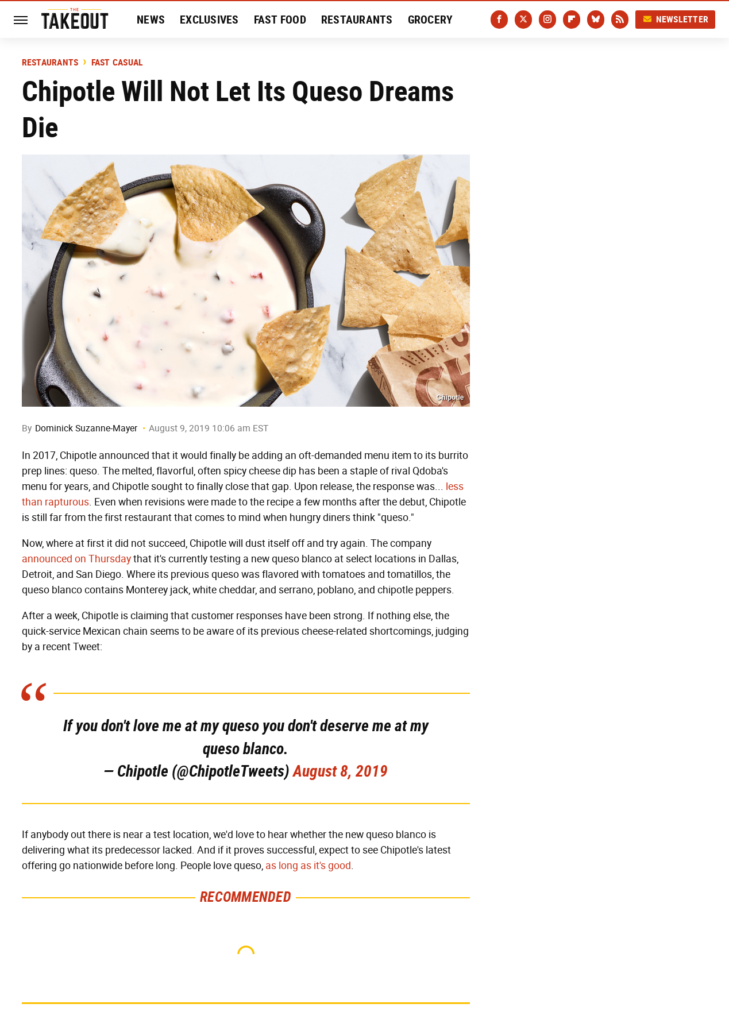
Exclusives (209, 19)
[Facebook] (499, 19)
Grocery (430, 19)
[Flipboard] (571, 19)
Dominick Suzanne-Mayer (86, 428)
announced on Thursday (76, 559)
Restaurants (357, 19)
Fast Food (280, 19)
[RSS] (619, 19)
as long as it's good (308, 865)
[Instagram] (547, 19)
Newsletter (675, 19)
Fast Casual (117, 62)
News (151, 19)
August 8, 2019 (340, 771)
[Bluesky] (595, 19)
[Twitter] (523, 19)
